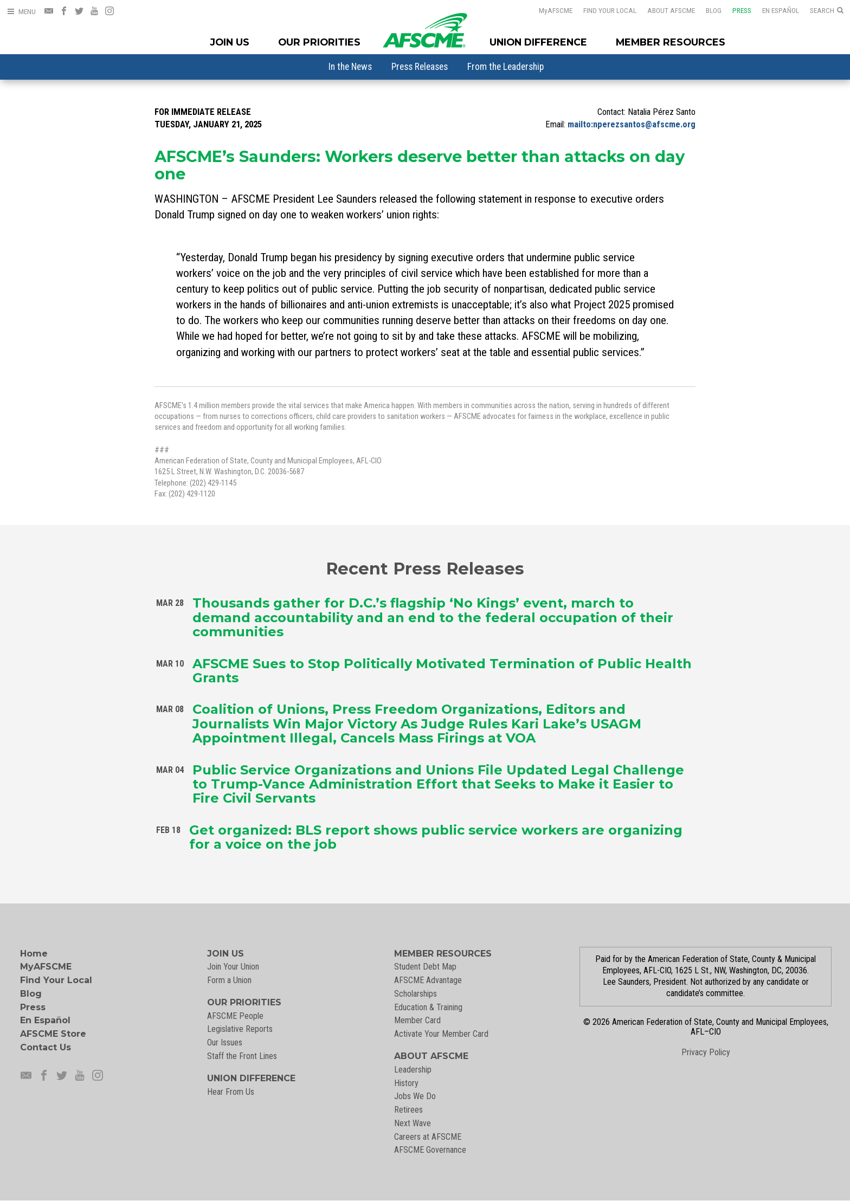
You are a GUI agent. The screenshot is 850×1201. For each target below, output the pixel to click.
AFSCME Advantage (428, 980)
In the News (350, 66)
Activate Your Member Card (441, 1034)
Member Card (417, 1020)
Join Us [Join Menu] (229, 42)
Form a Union (229, 980)
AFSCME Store (53, 1034)
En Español (780, 10)
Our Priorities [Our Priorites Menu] (319, 42)
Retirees (408, 1110)
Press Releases (419, 66)
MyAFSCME (46, 966)
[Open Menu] (21, 11)
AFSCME (555, 10)
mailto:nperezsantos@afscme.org (632, 124)
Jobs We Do (415, 1096)
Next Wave (412, 1123)
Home (34, 953)
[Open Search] (826, 11)
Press (741, 10)
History (406, 1083)
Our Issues (224, 1042)
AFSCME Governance (430, 1150)
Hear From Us (230, 1092)
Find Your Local (609, 10)
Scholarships (415, 994)
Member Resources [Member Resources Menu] (670, 42)
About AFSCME (671, 10)
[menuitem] (350, 66)
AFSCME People (235, 1016)
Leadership (413, 1069)
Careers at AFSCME (427, 1137)
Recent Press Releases (425, 568)
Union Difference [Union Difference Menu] (538, 42)
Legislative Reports (240, 1029)
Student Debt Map (425, 966)
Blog (714, 10)
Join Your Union (233, 966)
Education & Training (428, 1007)
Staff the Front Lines (242, 1056)
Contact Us (45, 1047)
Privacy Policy (705, 1052)
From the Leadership (505, 66)
